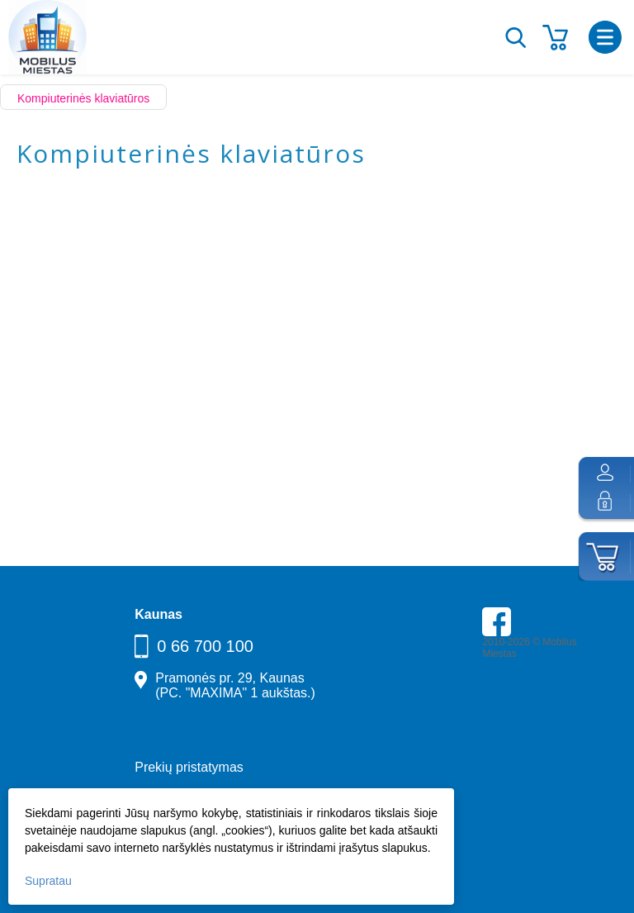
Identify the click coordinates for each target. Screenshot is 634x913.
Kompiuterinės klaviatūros (83, 98)
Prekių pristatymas (189, 767)
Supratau (48, 880)
